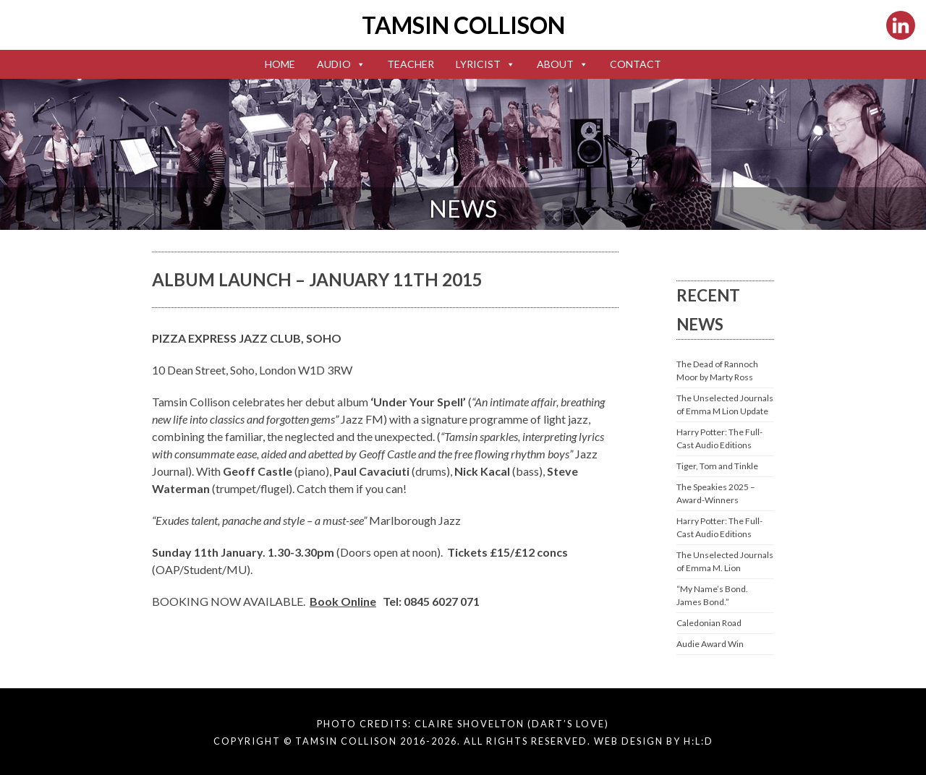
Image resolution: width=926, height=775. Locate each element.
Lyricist (485, 64)
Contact (635, 64)
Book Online (343, 601)
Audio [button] (341, 64)
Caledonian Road (709, 622)
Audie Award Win (710, 643)
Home (280, 64)
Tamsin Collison (463, 25)
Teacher (410, 64)
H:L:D (698, 741)
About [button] (562, 64)
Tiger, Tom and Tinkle (717, 466)
